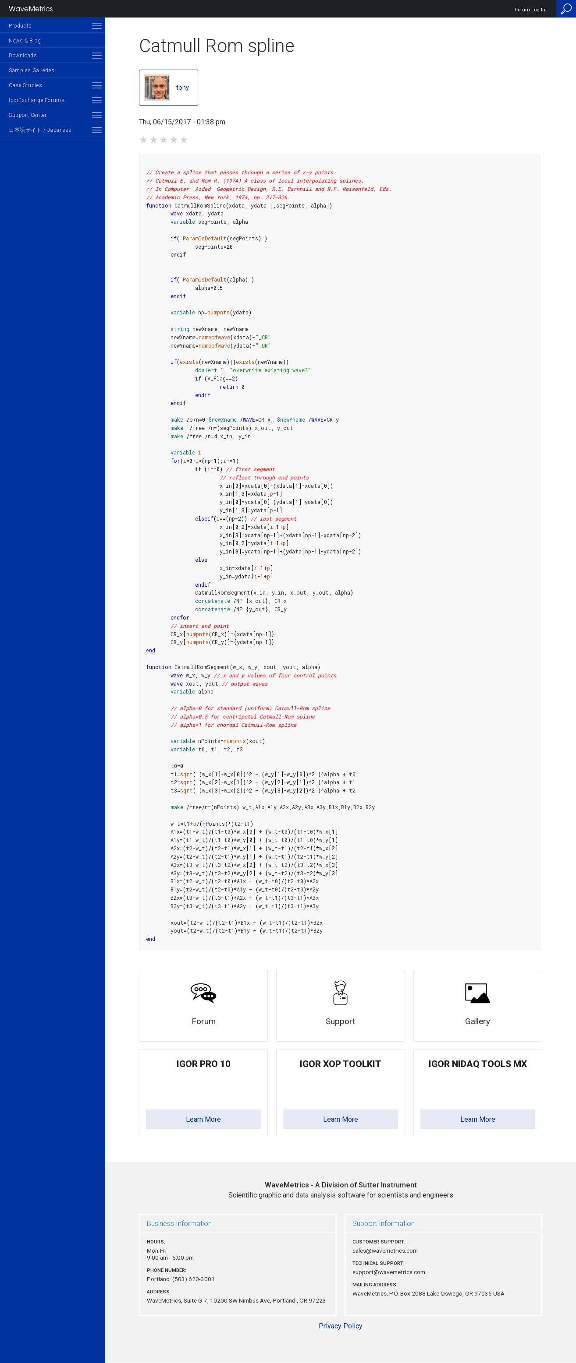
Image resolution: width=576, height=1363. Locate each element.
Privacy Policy (341, 1326)
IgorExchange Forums (36, 100)
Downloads (23, 56)
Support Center (27, 115)
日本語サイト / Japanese (40, 130)
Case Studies (25, 85)
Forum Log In (530, 10)
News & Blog (25, 41)
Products (20, 26)
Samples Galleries (31, 70)
